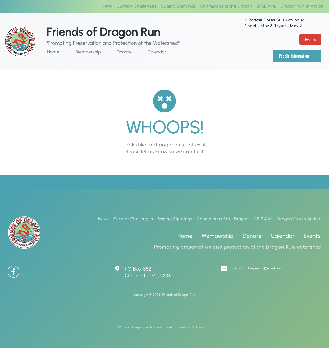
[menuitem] (106, 6)
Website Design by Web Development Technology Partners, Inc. (164, 327)
